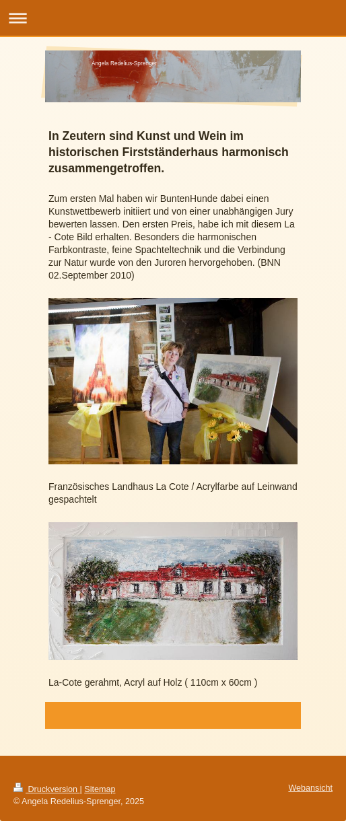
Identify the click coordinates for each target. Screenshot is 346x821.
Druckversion (46, 789)
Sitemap (99, 789)
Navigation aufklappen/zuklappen (173, 17)
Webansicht (310, 788)
